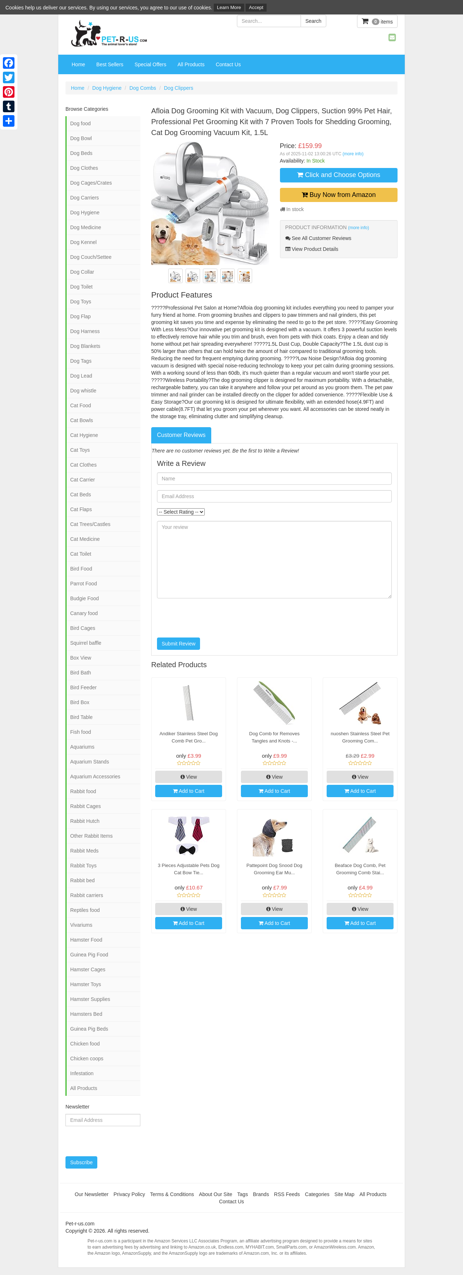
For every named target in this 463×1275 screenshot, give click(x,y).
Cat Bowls (81, 420)
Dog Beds (81, 153)
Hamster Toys (85, 984)
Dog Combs (142, 88)
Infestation (82, 1073)
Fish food (80, 732)
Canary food (84, 613)
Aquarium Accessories (95, 776)
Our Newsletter (92, 1194)
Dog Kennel (83, 242)
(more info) (353, 153)
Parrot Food (83, 583)
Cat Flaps (81, 509)
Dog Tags (81, 361)
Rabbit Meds (84, 851)
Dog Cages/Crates (91, 183)
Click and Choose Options (338, 174)
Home (78, 64)
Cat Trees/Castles (90, 524)
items (377, 21)
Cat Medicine (85, 539)
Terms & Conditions (172, 1194)
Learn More (229, 7)
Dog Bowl (81, 138)
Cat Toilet (80, 554)
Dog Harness (85, 331)
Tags (242, 1194)
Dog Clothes (84, 168)
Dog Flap (80, 316)
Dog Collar (82, 272)
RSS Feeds (287, 1194)
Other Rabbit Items (91, 836)
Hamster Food (86, 940)
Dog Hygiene (107, 88)
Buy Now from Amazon (339, 194)
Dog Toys (80, 301)
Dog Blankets (85, 346)
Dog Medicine (85, 227)
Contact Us (228, 64)
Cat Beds (80, 494)
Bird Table (81, 717)
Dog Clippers (178, 88)
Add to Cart (188, 791)
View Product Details (312, 249)
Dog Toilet (81, 287)
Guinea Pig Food (89, 955)
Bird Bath (80, 673)
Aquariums (82, 747)
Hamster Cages (87, 969)
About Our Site (215, 1194)
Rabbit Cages (85, 806)
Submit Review (178, 644)
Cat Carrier (82, 480)
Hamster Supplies (90, 999)
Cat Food (80, 405)
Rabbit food (83, 791)
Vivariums (81, 925)
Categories (317, 1194)
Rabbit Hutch (84, 821)
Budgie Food (84, 598)
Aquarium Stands (89, 762)
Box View (80, 658)
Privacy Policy (129, 1194)
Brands (261, 1194)
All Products (191, 64)
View (188, 777)
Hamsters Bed (86, 1014)
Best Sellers (109, 64)
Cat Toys (80, 450)
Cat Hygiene (84, 435)
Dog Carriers (84, 198)
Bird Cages (82, 628)
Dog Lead (81, 376)
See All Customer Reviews (318, 238)
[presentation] (212, 618)
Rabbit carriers (86, 895)
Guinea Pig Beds (89, 1029)
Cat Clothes (83, 465)
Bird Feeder (83, 687)
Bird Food (81, 569)
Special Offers (150, 64)
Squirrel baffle (85, 643)
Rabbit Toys (83, 865)
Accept (256, 7)
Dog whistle (83, 391)
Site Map (344, 1194)
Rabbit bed (82, 880)
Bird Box (79, 702)
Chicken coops (86, 1058)
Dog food (80, 123)
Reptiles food (85, 910)
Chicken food (85, 1044)
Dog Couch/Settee (90, 257)
